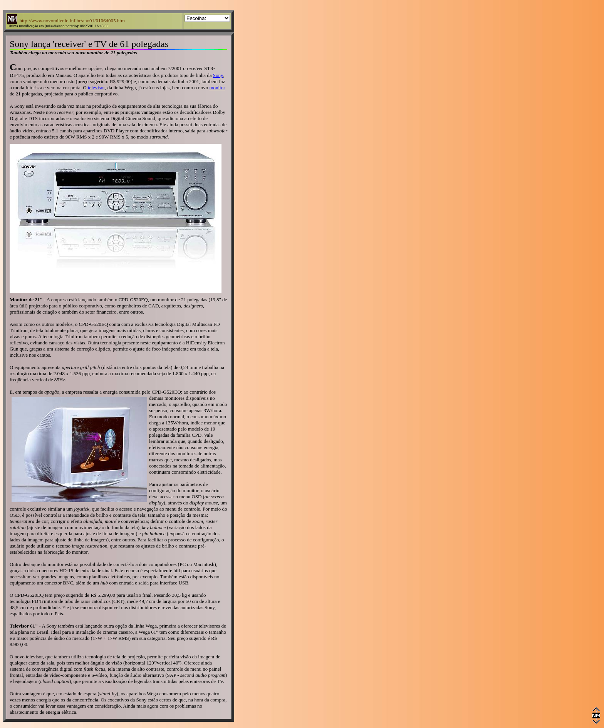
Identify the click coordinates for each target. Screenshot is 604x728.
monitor (217, 87)
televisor (96, 87)
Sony (218, 75)
